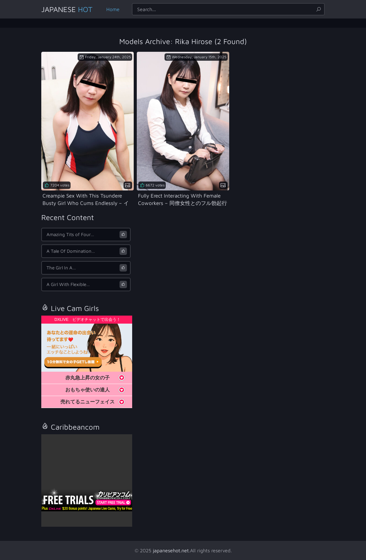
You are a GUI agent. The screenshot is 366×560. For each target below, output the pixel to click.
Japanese (66, 9)
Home (113, 9)
